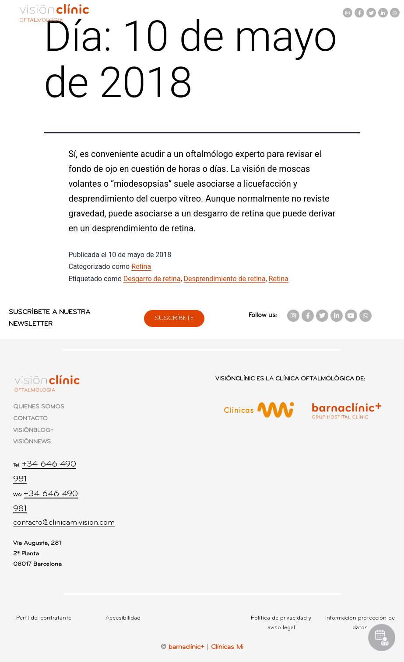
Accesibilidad (123, 618)
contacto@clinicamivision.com (64, 523)
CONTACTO (30, 418)
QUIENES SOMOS (38, 407)
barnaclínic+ (186, 647)
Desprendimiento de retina (225, 279)
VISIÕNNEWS (32, 442)
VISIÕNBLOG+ (33, 430)
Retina (141, 266)
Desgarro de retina (152, 279)
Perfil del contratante (43, 618)
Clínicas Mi (227, 647)
